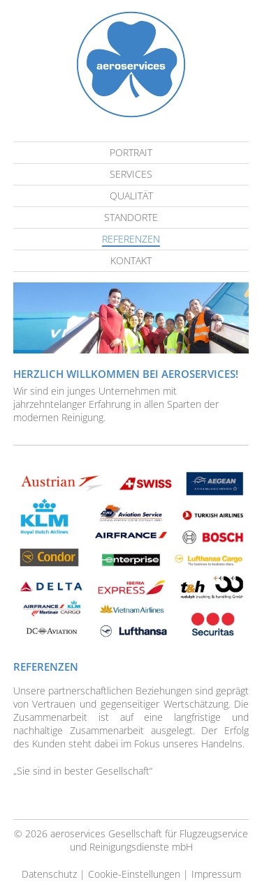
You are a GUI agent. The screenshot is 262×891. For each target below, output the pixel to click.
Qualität (131, 195)
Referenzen (131, 238)
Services (131, 174)
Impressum (216, 874)
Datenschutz (49, 874)
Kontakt (131, 260)
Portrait (131, 152)
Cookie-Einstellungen (134, 874)
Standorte (131, 217)
